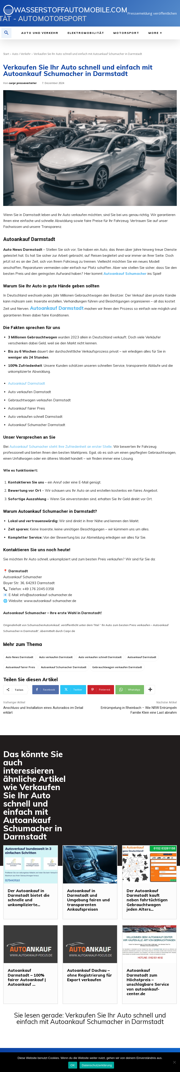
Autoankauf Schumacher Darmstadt (63, 667)
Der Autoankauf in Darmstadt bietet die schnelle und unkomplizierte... (27, 897)
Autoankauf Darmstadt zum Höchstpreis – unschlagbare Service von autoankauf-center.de (148, 979)
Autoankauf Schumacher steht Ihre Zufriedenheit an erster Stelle (60, 446)
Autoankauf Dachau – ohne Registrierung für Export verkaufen (88, 975)
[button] (6, 33)
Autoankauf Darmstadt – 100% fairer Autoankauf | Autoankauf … (30, 975)
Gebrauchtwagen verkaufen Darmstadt (117, 667)
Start (6, 54)
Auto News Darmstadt (19, 657)
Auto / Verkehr (21, 54)
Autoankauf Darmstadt (57, 308)
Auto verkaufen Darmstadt (56, 657)
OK (73, 1065)
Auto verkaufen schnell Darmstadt (100, 657)
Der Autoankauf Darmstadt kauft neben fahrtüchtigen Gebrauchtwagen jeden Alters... (148, 900)
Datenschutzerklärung (97, 1065)
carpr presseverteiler (23, 83)
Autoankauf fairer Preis (20, 667)
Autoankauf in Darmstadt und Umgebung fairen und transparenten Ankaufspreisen (87, 900)
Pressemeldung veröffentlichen (152, 13)
